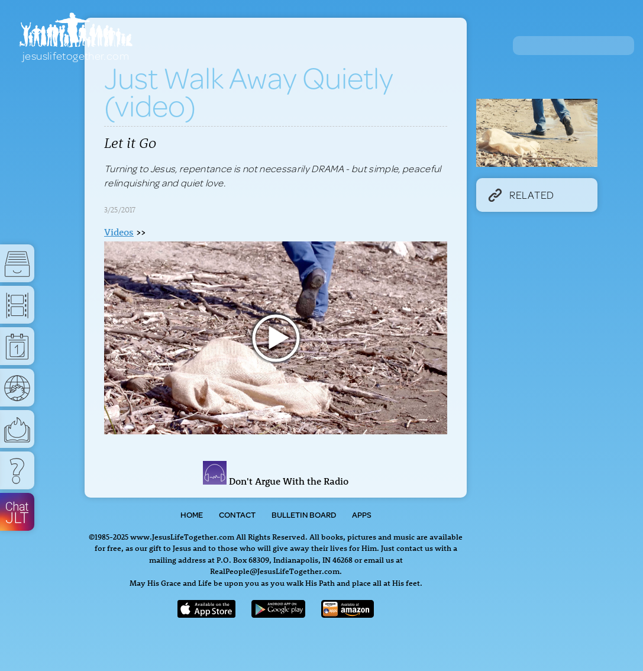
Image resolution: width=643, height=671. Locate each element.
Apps (361, 515)
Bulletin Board (304, 515)
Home (191, 515)
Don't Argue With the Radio (275, 481)
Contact (237, 515)
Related (521, 194)
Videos (119, 232)
